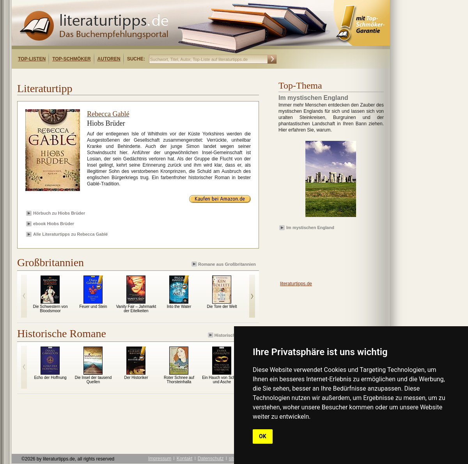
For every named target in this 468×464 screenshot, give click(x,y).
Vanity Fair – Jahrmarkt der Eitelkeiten (136, 308)
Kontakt (185, 458)
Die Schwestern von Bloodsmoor (50, 308)
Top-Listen (32, 59)
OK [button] (262, 436)
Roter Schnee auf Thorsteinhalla (179, 379)
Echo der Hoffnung (50, 377)
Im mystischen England (310, 227)
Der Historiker (136, 377)
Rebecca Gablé (108, 114)
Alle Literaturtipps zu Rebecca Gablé (70, 234)
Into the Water (179, 306)
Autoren (109, 59)
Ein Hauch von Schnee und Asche (222, 379)
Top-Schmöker (71, 59)
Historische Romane (232, 335)
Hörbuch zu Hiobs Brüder (59, 213)
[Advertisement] (112, 75)
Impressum (159, 458)
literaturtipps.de (296, 283)
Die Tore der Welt (222, 306)
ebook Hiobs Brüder (53, 223)
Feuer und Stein (93, 306)
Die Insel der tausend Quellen (93, 379)
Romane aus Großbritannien (224, 264)
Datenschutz (211, 458)
